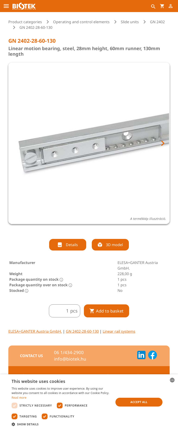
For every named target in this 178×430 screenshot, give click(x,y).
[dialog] (89, 402)
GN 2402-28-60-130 (82, 331)
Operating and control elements (81, 21)
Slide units (130, 21)
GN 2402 (157, 21)
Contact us (31, 355)
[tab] (85, 231)
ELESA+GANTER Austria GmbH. (35, 331)
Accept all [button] (139, 402)
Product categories (25, 21)
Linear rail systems (119, 331)
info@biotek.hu (70, 359)
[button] (61, 424)
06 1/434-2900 (69, 352)
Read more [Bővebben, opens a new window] (19, 398)
